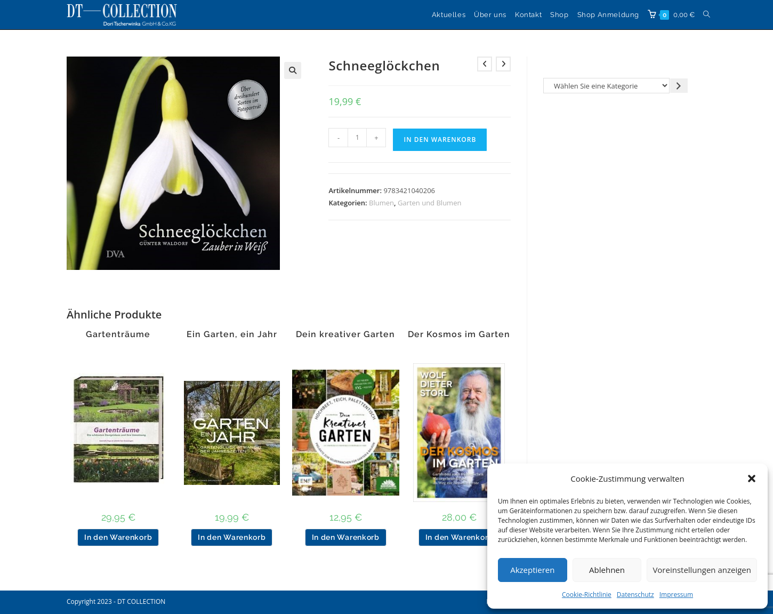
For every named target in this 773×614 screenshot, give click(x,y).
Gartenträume (118, 334)
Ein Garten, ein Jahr (232, 334)
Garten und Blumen (430, 203)
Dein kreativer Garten (345, 334)
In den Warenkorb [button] (118, 537)
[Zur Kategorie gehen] (679, 85)
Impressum (676, 594)
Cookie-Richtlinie (586, 594)
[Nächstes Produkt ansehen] (503, 64)
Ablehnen (607, 569)
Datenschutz (635, 594)
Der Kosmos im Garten (459, 334)
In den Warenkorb (440, 139)
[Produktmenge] (357, 137)
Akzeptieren (532, 569)
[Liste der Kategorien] (606, 85)
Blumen (381, 203)
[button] (751, 478)
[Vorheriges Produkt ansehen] (484, 64)
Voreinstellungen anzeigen (702, 569)
